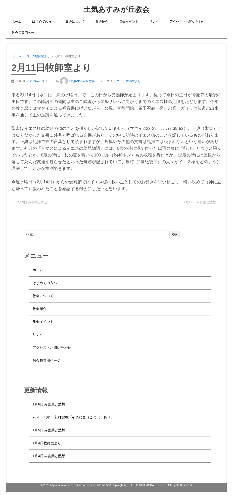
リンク (154, 21)
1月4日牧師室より (47, 443)
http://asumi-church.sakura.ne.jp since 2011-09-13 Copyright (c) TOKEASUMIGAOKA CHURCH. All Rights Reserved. (121, 485)
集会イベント (129, 21)
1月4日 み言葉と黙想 (49, 456)
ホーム (16, 21)
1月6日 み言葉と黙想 (49, 404)
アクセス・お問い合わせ (187, 21)
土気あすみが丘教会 (116, 9)
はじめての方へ (43, 21)
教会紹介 (101, 21)
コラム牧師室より (38, 56)
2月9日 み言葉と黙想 (32, 202)
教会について (75, 21)
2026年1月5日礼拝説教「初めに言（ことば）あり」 (73, 417)
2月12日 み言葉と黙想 (200, 202)
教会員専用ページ (25, 33)
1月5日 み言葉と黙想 (49, 430)
